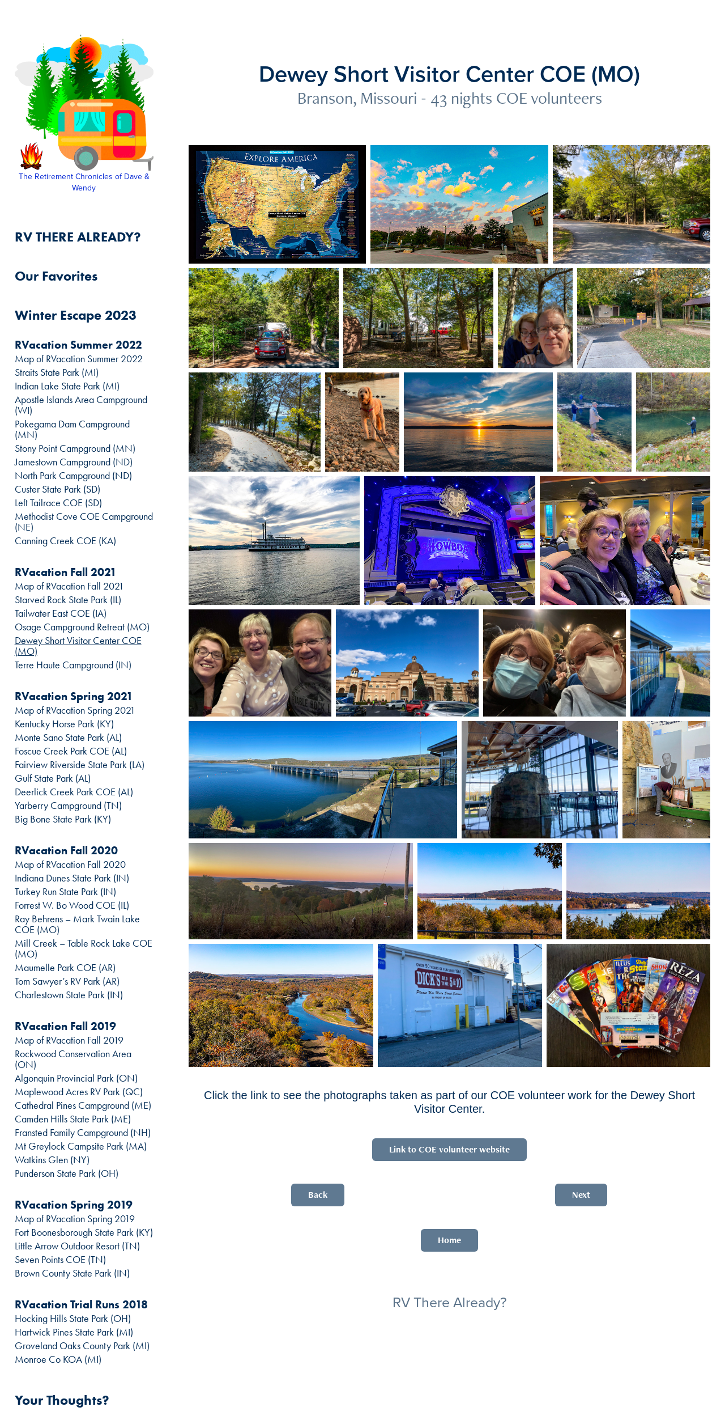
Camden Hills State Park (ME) (73, 1119)
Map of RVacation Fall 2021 (69, 586)
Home (449, 1240)
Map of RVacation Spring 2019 (75, 1219)
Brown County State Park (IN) (72, 1273)
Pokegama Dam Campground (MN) (72, 429)
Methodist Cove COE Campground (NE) (84, 521)
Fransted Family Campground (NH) (83, 1132)
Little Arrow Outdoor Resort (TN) (77, 1246)
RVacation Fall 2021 (66, 572)
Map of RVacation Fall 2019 (69, 1040)
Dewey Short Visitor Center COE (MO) (78, 646)
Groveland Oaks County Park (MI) (82, 1346)
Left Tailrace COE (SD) (58, 503)
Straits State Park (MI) (57, 372)
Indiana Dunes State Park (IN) (72, 878)
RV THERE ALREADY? (78, 236)
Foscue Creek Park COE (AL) (71, 751)
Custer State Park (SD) (57, 489)
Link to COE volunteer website (449, 1149)
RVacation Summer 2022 (78, 344)
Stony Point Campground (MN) (75, 448)
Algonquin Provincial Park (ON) (76, 1078)
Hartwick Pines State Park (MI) (74, 1332)
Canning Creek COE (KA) (65, 541)
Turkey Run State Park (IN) (65, 891)
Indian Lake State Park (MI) (67, 386)
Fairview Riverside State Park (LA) (79, 764)
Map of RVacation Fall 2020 (70, 864)
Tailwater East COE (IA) (60, 613)
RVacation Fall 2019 (65, 1026)
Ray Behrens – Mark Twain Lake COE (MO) (77, 924)
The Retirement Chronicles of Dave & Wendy (85, 182)
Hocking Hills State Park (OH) (73, 1318)
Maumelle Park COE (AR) (65, 967)
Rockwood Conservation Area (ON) (73, 1059)
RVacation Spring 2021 (74, 696)
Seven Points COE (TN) (60, 1259)
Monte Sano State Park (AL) (68, 737)
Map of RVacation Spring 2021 (75, 710)
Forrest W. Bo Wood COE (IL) (72, 905)
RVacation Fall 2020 (66, 850)
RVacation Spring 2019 (74, 1204)
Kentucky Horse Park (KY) (64, 724)
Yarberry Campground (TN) (68, 805)
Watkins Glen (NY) (52, 1160)
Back (317, 1195)
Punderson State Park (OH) (66, 1173)
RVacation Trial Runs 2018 (81, 1304)
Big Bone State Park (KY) (63, 819)
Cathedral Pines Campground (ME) (83, 1105)
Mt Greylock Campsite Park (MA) (81, 1146)
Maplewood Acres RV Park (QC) (79, 1092)
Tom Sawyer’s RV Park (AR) (67, 981)
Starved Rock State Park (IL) (68, 600)
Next (581, 1195)
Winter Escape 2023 (76, 315)
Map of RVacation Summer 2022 (79, 359)
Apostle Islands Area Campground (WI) (81, 405)
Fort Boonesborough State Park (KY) (84, 1232)
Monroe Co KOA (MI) (58, 1359)
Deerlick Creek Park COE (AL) (74, 792)
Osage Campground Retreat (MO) (82, 627)
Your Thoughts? (62, 1400)
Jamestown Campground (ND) (74, 462)
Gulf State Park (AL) (53, 778)
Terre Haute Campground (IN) (73, 665)
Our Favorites (56, 276)
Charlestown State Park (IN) (69, 995)
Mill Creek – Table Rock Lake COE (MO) (83, 948)
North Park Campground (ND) (73, 475)
